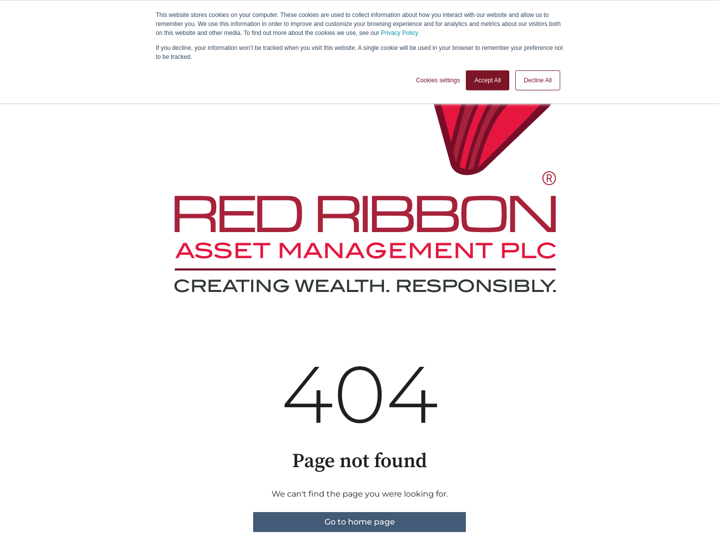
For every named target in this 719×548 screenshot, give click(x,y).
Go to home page (360, 522)
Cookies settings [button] (438, 80)
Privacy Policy (399, 32)
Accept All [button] (487, 80)
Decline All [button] (538, 80)
